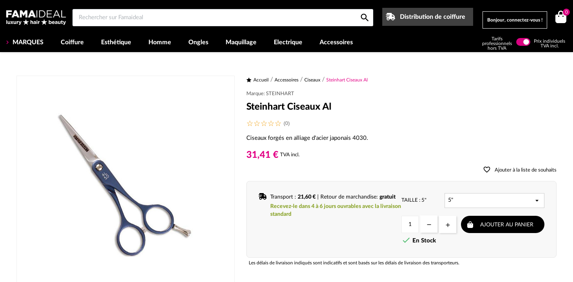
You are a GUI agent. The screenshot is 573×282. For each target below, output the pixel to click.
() (565, 13)
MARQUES (27, 42)
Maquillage (241, 42)
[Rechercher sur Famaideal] (222, 17)
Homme (159, 42)
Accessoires (336, 42)
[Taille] (495, 200)
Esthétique (116, 42)
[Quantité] (410, 224)
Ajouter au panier (506, 225)
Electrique (288, 42)
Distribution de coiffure (432, 17)
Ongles (198, 42)
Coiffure (72, 42)
